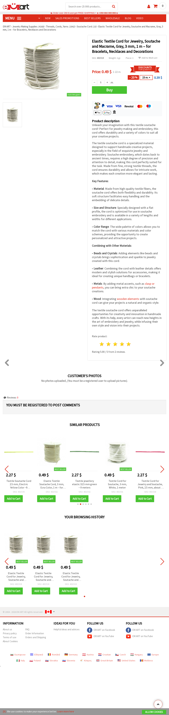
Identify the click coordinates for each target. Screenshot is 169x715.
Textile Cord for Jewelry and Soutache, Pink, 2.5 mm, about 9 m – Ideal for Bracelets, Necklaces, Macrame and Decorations (150, 484)
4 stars (122, 344)
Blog (128, 18)
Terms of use (9, 637)
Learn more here (65, 711)
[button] (78, 504)
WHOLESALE (113, 18)
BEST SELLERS (92, 18)
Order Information (34, 633)
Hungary (136, 654)
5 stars (128, 344)
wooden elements (128, 299)
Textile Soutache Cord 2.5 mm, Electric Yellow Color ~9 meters (18, 484)
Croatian (104, 654)
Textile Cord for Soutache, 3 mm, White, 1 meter (117, 484)
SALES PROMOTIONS (67, 18)
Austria (88, 654)
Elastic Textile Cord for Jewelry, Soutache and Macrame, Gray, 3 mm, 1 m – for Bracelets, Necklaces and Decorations (16, 577)
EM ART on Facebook (101, 630)
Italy (21, 660)
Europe (153, 654)
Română (54, 654)
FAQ (27, 629)
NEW (48, 18)
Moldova (146, 660)
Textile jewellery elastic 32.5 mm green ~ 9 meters (84, 484)
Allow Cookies (154, 712)
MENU (13, 18)
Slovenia (68, 660)
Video (139, 18)
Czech (120, 654)
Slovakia (51, 660)
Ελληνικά (36, 654)
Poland (35, 660)
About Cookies (10, 641)
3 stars (115, 344)
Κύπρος (86, 660)
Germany (71, 654)
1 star (102, 344)
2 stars (108, 344)
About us (7, 629)
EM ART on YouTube (100, 636)
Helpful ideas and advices (66, 629)
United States (126, 660)
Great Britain (104, 660)
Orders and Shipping (35, 637)
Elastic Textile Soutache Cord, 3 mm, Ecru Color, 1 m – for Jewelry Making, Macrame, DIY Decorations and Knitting (51, 484)
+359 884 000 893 (107, 13)
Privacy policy (10, 633)
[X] (4, 711)
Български (17, 654)
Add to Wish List (147, 58)
